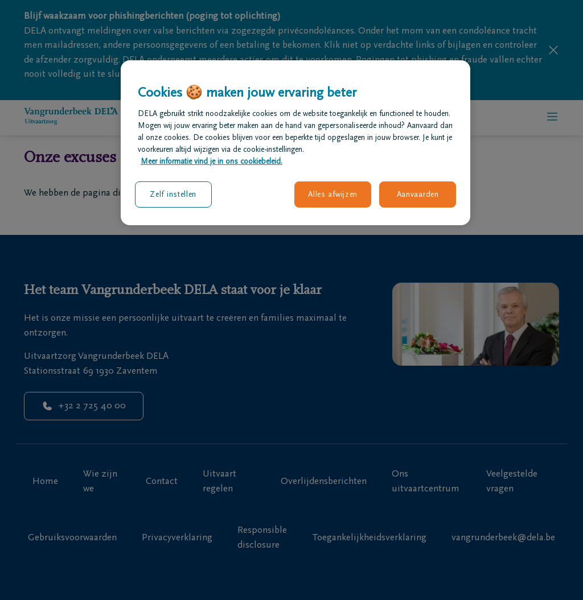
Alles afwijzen (333, 194)
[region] (295, 142)
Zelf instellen (173, 194)
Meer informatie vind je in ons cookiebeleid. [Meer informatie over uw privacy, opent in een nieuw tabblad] (211, 161)
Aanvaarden (418, 194)
